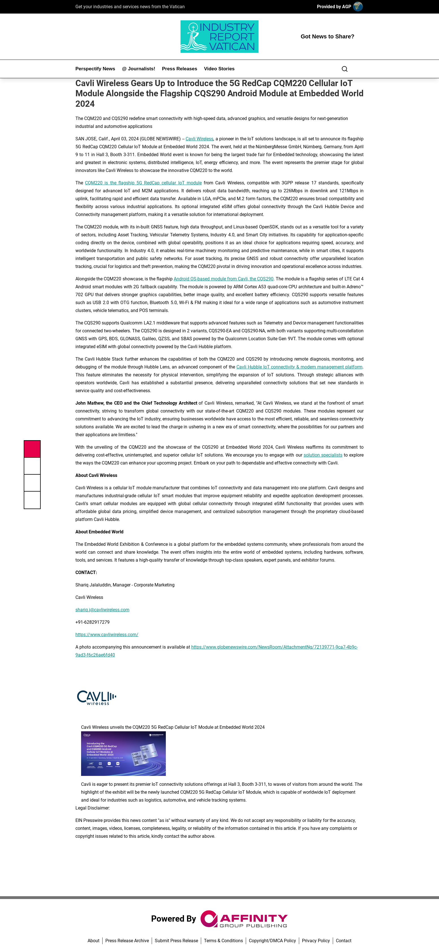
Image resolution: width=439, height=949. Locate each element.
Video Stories (219, 68)
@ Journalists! (138, 68)
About (93, 940)
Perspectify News (95, 68)
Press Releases (179, 68)
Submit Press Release (176, 940)
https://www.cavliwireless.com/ (106, 634)
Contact (343, 940)
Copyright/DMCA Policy (272, 940)
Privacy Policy (316, 940)
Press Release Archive (127, 940)
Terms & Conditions (223, 940)
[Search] (344, 68)
